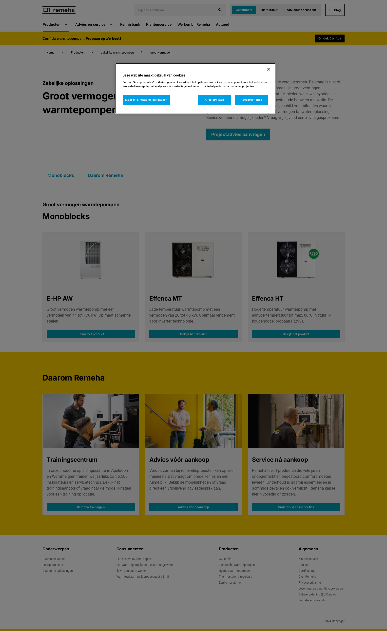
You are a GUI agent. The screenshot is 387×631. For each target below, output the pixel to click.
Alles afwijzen (214, 99)
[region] (195, 88)
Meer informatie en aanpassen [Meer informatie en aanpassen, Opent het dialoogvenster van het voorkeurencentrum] (146, 99)
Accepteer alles (251, 99)
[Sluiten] (268, 69)
